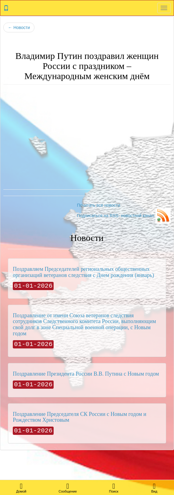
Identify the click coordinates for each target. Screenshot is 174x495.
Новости (19, 27)
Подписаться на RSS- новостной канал (124, 215)
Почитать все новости (98, 205)
